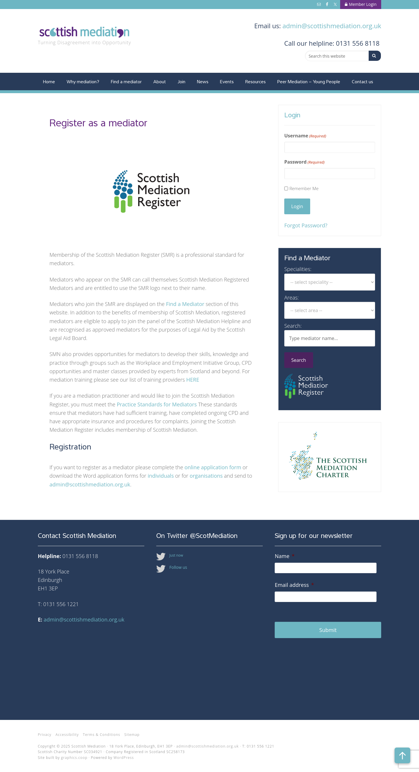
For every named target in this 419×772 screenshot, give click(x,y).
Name (284, 556)
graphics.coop (74, 757)
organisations (207, 475)
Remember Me (304, 188)
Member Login (361, 4)
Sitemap (132, 734)
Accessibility (67, 734)
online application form (212, 467)
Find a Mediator (185, 303)
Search (298, 360)
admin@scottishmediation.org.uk (332, 25)
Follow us (178, 567)
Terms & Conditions (101, 734)
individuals (161, 475)
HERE (192, 379)
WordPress (123, 757)
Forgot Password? (305, 225)
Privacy (45, 734)
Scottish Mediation (87, 32)
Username (305, 135)
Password (304, 162)
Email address (294, 585)
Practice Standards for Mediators (157, 404)
